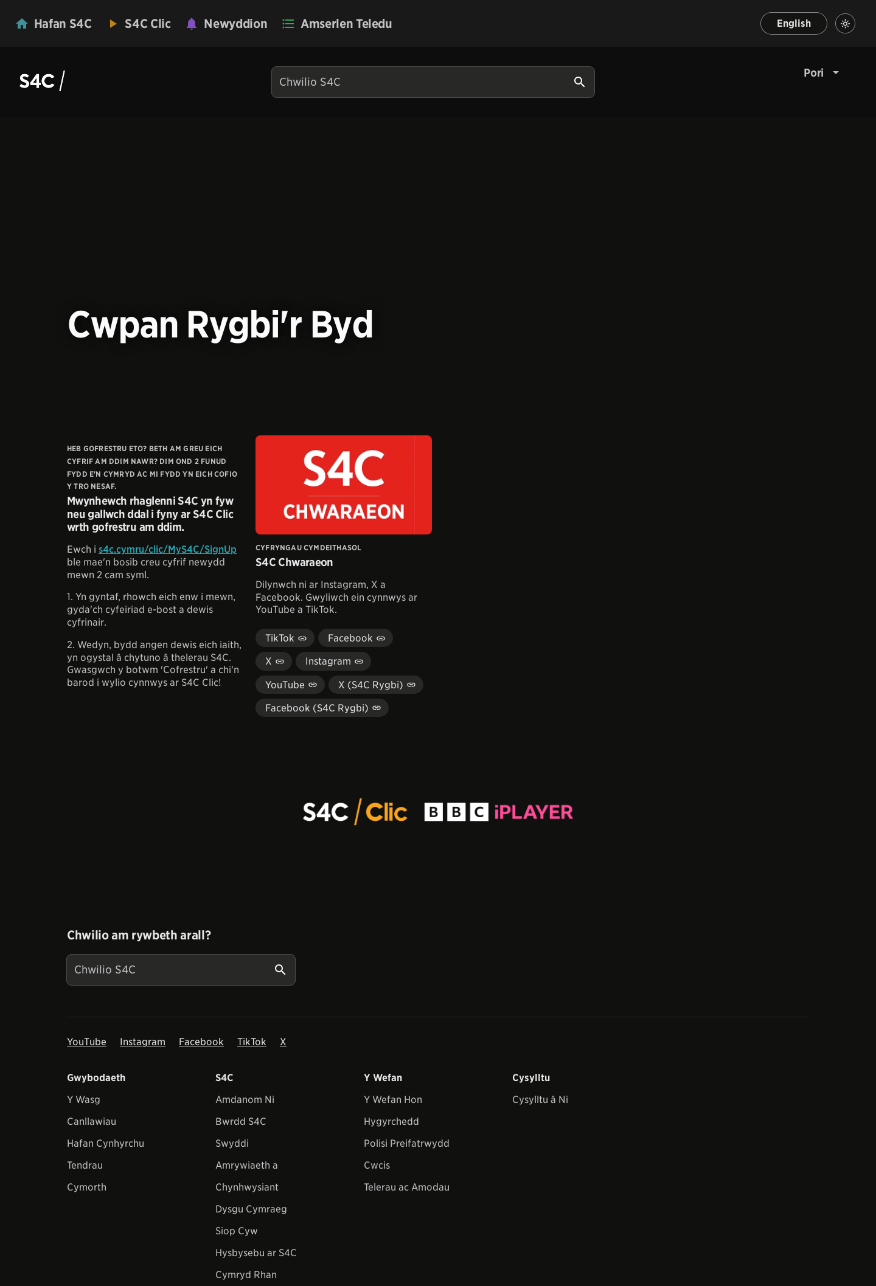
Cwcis (377, 1165)
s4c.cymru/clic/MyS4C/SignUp (168, 549)
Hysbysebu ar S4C (256, 1253)
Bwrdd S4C (240, 1121)
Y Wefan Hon (393, 1099)
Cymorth (86, 1187)
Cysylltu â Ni (540, 1099)
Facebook (201, 1042)
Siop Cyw (236, 1231)
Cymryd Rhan (246, 1275)
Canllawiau (91, 1121)
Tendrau (85, 1165)
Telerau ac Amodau (407, 1187)
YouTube (86, 1042)
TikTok (251, 1042)
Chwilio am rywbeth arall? (138, 935)
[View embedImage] (438, 812)
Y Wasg (83, 1099)
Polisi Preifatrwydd (407, 1143)
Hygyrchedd (391, 1121)
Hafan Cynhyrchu (105, 1143)
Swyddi (232, 1143)
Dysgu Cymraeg (251, 1209)
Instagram (142, 1042)
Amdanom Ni (244, 1099)
